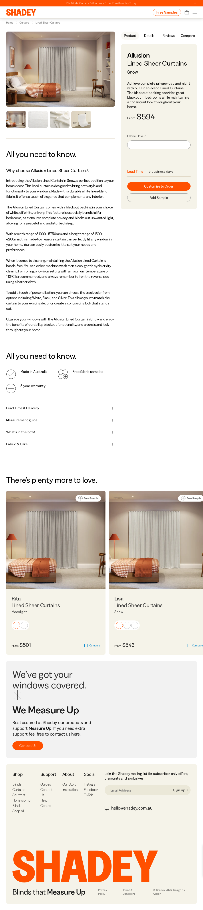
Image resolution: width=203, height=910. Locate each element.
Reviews (169, 35)
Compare (188, 35)
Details (149, 35)
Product (130, 35)
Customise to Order (158, 186)
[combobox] (159, 144)
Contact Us (27, 745)
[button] (16, 625)
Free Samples (166, 12)
